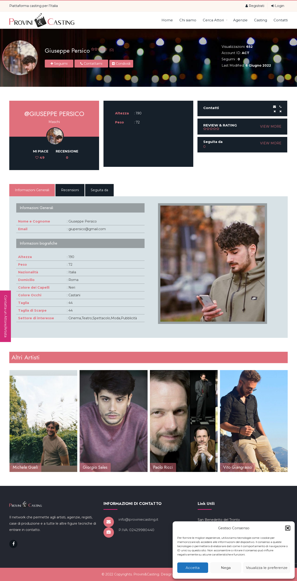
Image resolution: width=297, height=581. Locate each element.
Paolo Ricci (163, 467)
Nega (226, 567)
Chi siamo (187, 20)
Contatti (281, 20)
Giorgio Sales (95, 467)
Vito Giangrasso (237, 467)
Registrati (254, 6)
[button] (287, 528)
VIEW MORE (270, 126)
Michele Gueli (25, 467)
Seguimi (59, 63)
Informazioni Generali (32, 190)
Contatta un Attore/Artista (5, 316)
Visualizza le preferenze (266, 567)
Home (167, 20)
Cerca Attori (215, 20)
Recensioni (70, 190)
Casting (260, 20)
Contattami (91, 63)
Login (277, 6)
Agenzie (240, 20)
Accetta (193, 567)
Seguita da (99, 190)
